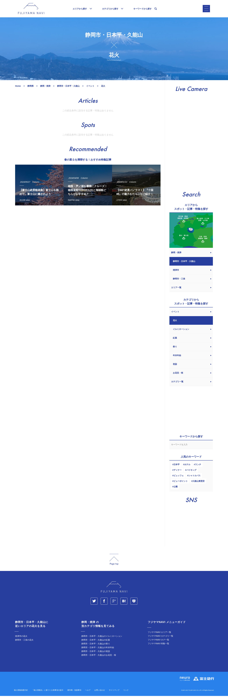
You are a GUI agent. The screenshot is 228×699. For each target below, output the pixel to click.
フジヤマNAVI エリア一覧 (159, 635)
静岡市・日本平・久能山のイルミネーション (101, 639)
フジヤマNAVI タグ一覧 (158, 643)
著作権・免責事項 (74, 693)
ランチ (198, 467)
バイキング (191, 473)
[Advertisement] (88, 237)
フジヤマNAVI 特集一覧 (158, 647)
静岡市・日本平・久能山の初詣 (95, 654)
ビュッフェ (178, 478)
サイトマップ (114, 693)
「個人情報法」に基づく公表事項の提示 (47, 693)
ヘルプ (87, 693)
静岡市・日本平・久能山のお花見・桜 (98, 658)
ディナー (177, 473)
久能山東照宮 (198, 484)
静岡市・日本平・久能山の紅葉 (95, 643)
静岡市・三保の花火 (24, 643)
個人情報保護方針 (21, 693)
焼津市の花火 (21, 639)
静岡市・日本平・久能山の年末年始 (97, 650)
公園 (175, 489)
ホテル (187, 467)
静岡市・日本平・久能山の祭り (95, 647)
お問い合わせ (99, 693)
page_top (114, 562)
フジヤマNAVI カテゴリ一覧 (160, 639)
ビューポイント (180, 484)
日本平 (176, 467)
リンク (126, 693)
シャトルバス (194, 478)
